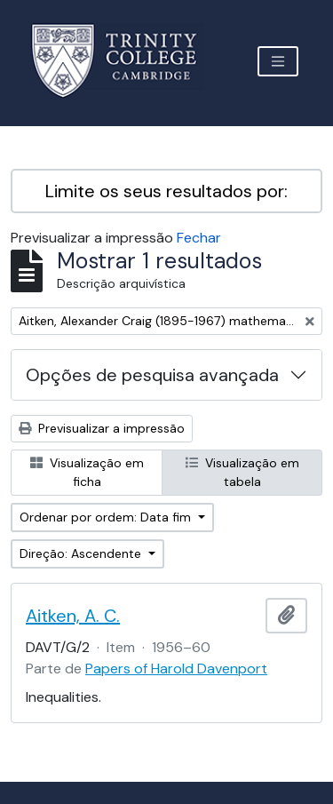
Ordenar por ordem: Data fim (107, 517)
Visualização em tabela (242, 472)
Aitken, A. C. (73, 615)
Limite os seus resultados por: (166, 191)
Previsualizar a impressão (102, 428)
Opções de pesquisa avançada (152, 374)
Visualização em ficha (87, 472)
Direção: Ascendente (82, 553)
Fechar (199, 237)
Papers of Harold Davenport (176, 668)
